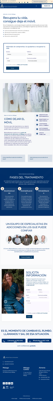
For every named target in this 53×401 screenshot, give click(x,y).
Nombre (16, 53)
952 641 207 (31, 285)
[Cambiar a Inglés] (51, 1)
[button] (36, 6)
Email (16, 60)
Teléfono (37, 53)
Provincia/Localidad (37, 60)
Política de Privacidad (22, 64)
